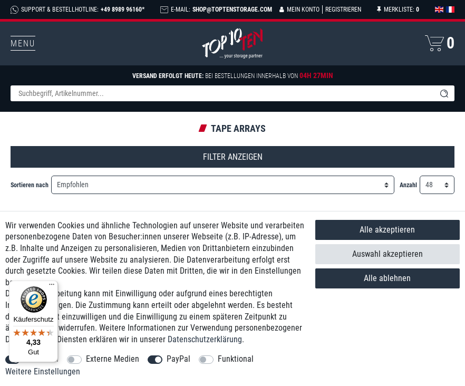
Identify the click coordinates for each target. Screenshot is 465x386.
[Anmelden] (299, 9)
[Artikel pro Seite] (437, 185)
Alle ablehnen (387, 278)
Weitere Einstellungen (42, 371)
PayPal (178, 359)
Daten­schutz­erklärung (205, 339)
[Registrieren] (341, 9)
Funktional (236, 359)
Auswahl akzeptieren (387, 254)
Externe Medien (112, 359)
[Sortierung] (222, 185)
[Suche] (443, 93)
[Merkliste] (398, 9)
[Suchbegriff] (222, 93)
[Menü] (51, 287)
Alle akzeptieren (387, 230)
